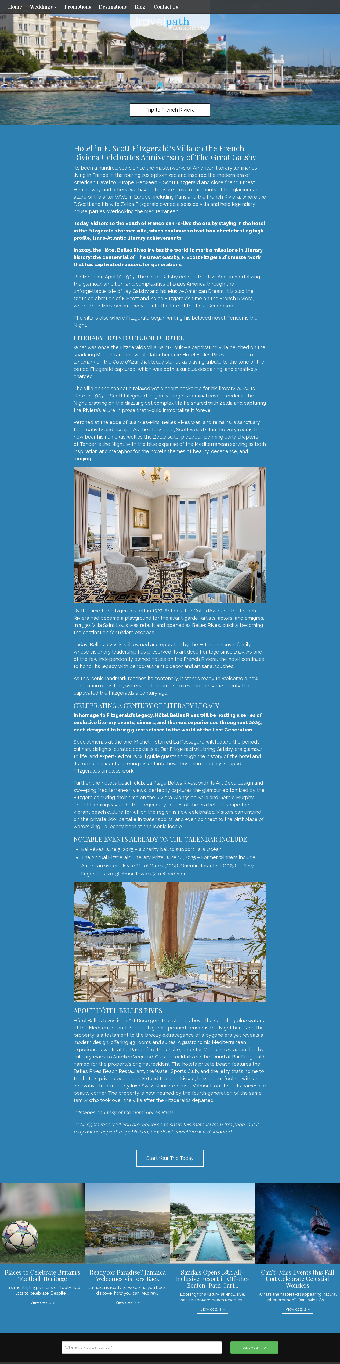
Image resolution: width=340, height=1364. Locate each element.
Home (15, 6)
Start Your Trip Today (170, 1158)
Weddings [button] (43, 6)
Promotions (77, 6)
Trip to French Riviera (170, 110)
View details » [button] (42, 1302)
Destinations (113, 6)
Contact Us (166, 6)
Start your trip (254, 1347)
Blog (140, 6)
